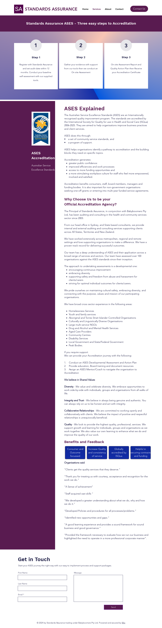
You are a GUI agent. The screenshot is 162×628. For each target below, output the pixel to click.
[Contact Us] (139, 9)
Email (20, 595)
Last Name (22, 584)
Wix (123, 622)
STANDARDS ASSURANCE (51, 9)
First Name (22, 573)
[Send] (113, 607)
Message (78, 573)
